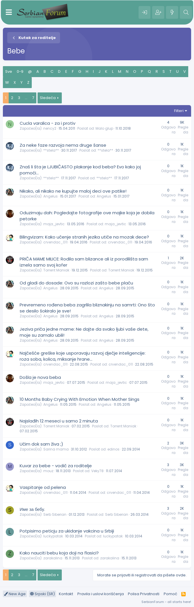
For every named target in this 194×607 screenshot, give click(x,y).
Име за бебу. (32, 509)
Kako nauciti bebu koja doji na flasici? (59, 553)
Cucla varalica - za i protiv (47, 123)
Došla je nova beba (40, 377)
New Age (15, 594)
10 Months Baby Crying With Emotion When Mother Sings (79, 399)
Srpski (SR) (42, 594)
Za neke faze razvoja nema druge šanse (63, 145)
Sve (8, 71)
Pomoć (170, 594)
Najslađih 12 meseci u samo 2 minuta (59, 421)
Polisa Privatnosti (143, 594)
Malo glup (104, 128)
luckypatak (53, 536)
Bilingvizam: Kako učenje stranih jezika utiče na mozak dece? (84, 237)
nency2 (49, 128)
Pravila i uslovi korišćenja (100, 594)
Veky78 (97, 470)
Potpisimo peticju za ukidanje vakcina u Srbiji (67, 531)
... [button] (26, 97)
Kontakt (66, 594)
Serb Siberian (54, 514)
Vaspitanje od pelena (43, 487)
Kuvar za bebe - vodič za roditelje (56, 466)
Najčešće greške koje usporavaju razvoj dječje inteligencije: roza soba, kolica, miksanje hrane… (83, 356)
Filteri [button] (179, 110)
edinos (113, 449)
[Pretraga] (186, 12)
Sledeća (48, 97)
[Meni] (9, 12)
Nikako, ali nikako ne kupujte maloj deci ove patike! (73, 191)
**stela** (51, 150)
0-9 (20, 71)
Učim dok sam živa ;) (41, 444)
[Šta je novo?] (172, 12)
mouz (48, 470)
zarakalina (52, 558)
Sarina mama (56, 449)
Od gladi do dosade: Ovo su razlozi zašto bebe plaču (76, 283)
